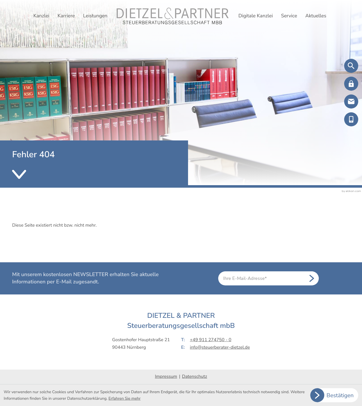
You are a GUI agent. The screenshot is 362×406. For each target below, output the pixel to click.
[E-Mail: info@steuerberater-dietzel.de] (351, 101)
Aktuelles (315, 15)
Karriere (66, 15)
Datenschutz (194, 377)
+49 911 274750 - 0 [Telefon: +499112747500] (210, 340)
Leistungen (95, 15)
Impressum (166, 377)
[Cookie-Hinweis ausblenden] (334, 395)
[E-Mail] (268, 278)
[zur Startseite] (173, 16)
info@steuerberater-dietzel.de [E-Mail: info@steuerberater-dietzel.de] (220, 347)
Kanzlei (41, 15)
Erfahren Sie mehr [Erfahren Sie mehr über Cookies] (125, 398)
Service (289, 15)
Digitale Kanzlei (255, 15)
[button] (351, 84)
